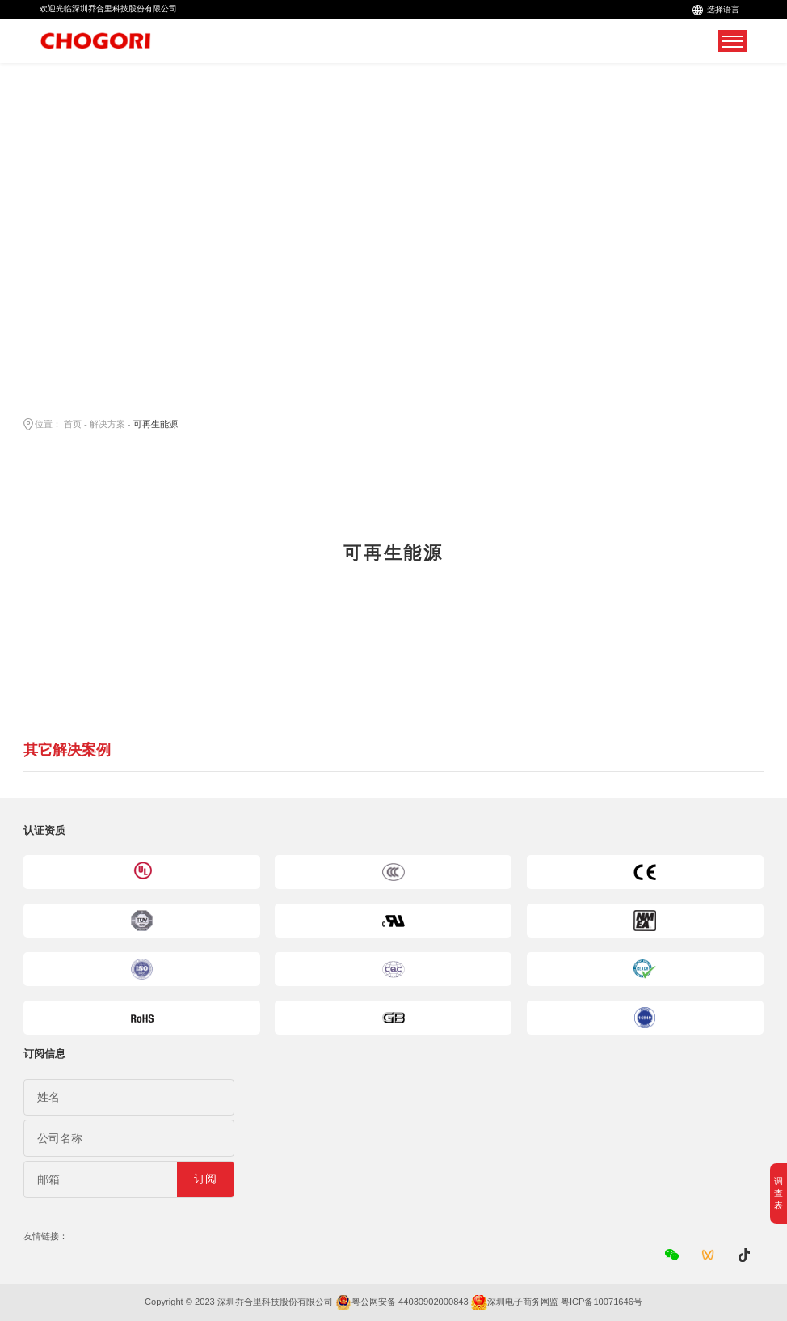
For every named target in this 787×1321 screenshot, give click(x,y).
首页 (73, 424)
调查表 (778, 1193)
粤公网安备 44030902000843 (410, 1301)
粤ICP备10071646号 (601, 1301)
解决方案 (107, 424)
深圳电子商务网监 (522, 1301)
